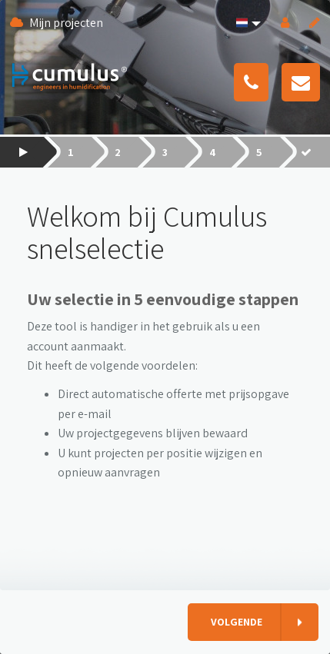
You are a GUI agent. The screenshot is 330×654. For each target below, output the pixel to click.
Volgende (236, 622)
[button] (246, 23)
